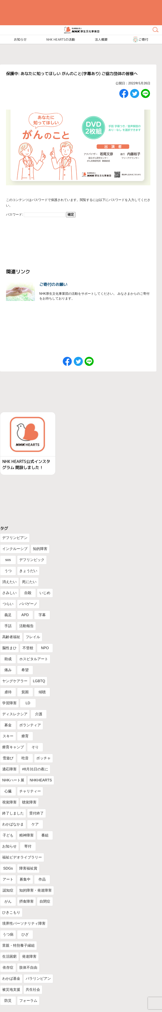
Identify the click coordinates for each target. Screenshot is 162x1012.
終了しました (13, 813)
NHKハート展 (13, 780)
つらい (8, 604)
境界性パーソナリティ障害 (24, 923)
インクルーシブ (14, 549)
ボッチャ (43, 758)
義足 (8, 615)
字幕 (42, 615)
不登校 (27, 648)
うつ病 (8, 934)
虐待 (8, 692)
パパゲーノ (28, 604)
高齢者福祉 (11, 637)
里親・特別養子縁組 (18, 945)
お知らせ (9, 846)
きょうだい (28, 571)
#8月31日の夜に (35, 769)
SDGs (8, 868)
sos (8, 560)
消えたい (9, 582)
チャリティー (30, 791)
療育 (25, 736)
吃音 (25, 758)
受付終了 (36, 813)
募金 (8, 725)
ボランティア (30, 725)
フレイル (33, 637)
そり (35, 747)
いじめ (44, 593)
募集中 (25, 879)
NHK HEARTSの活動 (60, 39)
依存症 (8, 968)
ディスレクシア (14, 714)
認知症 (8, 890)
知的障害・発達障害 (35, 890)
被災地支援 (11, 990)
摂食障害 (26, 901)
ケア (35, 824)
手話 (8, 626)
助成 (8, 659)
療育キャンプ (13, 747)
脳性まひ (9, 648)
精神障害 (26, 835)
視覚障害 (9, 802)
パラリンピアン (38, 979)
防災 (8, 1001)
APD (25, 615)
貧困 (25, 692)
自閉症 (44, 901)
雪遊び (8, 758)
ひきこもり (11, 912)
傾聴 (42, 692)
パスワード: (35, 214)
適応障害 (9, 769)
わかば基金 (11, 979)
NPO (45, 648)
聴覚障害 (29, 802)
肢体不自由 (28, 968)
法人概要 (101, 39)
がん (8, 901)
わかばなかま (13, 824)
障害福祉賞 (28, 868)
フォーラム (28, 1001)
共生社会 (33, 990)
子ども (8, 835)
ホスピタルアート (33, 659)
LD (27, 703)
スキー (8, 736)
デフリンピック (32, 560)
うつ (8, 571)
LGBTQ (39, 681)
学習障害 (9, 703)
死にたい (29, 582)
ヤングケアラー (14, 681)
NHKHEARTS (41, 780)
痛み (8, 670)
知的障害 (40, 549)
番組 (45, 835)
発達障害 (29, 956)
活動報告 (26, 626)
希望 (25, 670)
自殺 (27, 593)
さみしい (9, 593)
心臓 (8, 791)
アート (8, 879)
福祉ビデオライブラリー (22, 857)
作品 (42, 879)
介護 (38, 714)
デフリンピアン (14, 538)
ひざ (25, 934)
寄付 (27, 846)
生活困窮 (9, 956)
